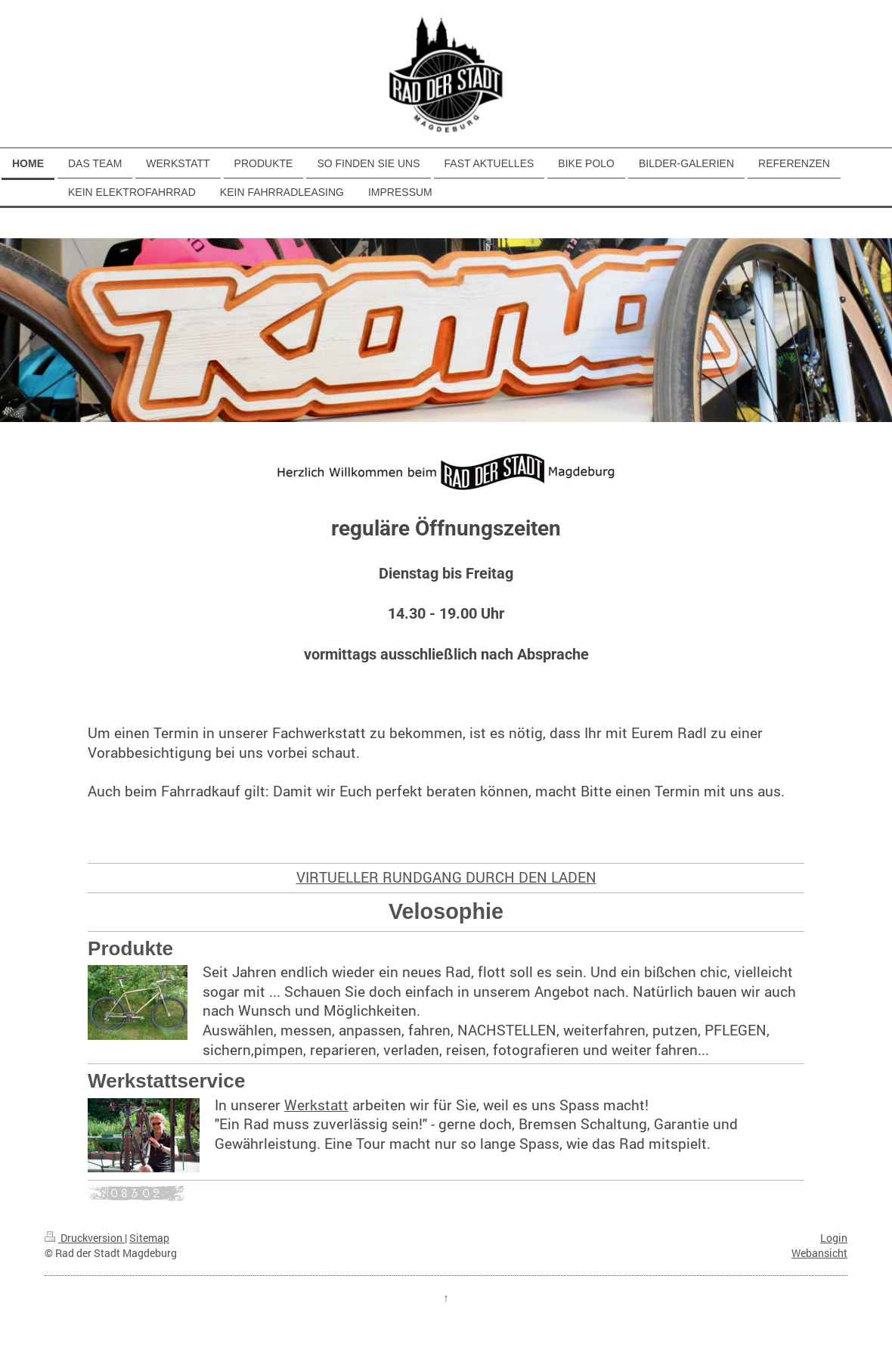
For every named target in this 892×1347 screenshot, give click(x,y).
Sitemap (149, 1238)
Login (833, 1238)
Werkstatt (316, 1104)
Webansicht (819, 1253)
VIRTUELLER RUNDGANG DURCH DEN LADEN (446, 876)
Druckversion (85, 1238)
